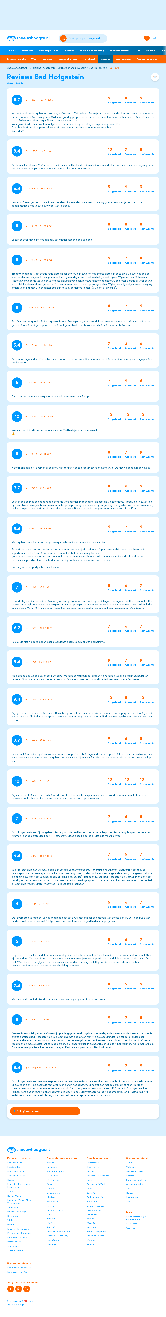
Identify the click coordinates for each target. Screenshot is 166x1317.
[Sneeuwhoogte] (31, 38)
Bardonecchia (14, 1241)
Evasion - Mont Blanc (18, 1228)
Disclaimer (131, 1223)
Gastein (81, 68)
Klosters (51, 1222)
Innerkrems (13, 1246)
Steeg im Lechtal (96, 1235)
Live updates (132, 1197)
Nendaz (51, 1214)
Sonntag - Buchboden (98, 1175)
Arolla (10, 1191)
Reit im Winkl (14, 1195)
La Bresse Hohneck (17, 1237)
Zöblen (90, 1218)
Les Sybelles (13, 1167)
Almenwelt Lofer (16, 1175)
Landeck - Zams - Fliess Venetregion (19, 1202)
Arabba (50, 1162)
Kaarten (69, 50)
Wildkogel (12, 1220)
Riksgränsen (53, 1240)
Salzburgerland (66, 68)
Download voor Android (19, 1267)
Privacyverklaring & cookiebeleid (136, 1218)
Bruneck (51, 1218)
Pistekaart (89, 59)
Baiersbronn (93, 1162)
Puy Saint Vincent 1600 (59, 1231)
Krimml (90, 1244)
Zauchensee (53, 1201)
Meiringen (52, 1244)
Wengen (91, 1240)
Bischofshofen (94, 1210)
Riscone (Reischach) (57, 1235)
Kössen (50, 1205)
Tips (137, 50)
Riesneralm (12, 1216)
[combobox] (87, 38)
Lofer (89, 1188)
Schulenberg (53, 1192)
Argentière (52, 1227)
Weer (34, 59)
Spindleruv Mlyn (55, 1210)
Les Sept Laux (14, 1162)
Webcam (48, 59)
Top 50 (11, 50)
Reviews (150, 50)
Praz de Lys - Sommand (19, 1233)
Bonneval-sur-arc (95, 1205)
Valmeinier (92, 1214)
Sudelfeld (92, 1201)
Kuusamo (91, 1227)
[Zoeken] (87, 38)
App (128, 1201)
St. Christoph (53, 1180)
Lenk (89, 1180)
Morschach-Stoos (16, 1171)
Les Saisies (52, 1175)
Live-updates (124, 59)
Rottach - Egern (55, 1171)
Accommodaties (119, 50)
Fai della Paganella (96, 1231)
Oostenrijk (49, 68)
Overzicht (35, 68)
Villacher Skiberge (16, 1211)
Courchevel (93, 1167)
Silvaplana (52, 1167)
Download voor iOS (17, 1271)
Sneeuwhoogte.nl (17, 68)
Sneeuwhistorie (68, 59)
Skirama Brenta (15, 1250)
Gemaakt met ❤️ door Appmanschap (20, 1302)
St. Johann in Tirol (96, 1184)
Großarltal (12, 1180)
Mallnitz (91, 1222)
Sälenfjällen (13, 1207)
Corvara (51, 1188)
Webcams (27, 50)
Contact (130, 1227)
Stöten (90, 1171)
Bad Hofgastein (98, 68)
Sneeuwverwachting (92, 50)
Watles (10, 1224)
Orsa (49, 1184)
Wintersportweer (49, 50)
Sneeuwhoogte (16, 59)
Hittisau (51, 1197)
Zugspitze (92, 1192)
